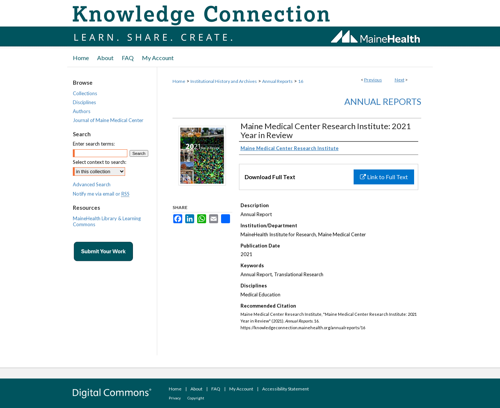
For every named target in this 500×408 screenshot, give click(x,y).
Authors (81, 111)
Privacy (175, 398)
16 (300, 81)
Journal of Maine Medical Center (108, 120)
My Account (241, 389)
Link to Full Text (384, 176)
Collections (85, 93)
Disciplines (84, 102)
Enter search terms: (94, 144)
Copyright (195, 398)
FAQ (215, 389)
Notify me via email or (101, 194)
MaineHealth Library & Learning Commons (107, 221)
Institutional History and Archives (223, 81)
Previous (373, 79)
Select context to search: (99, 162)
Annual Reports (277, 81)
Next (399, 79)
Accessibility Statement (285, 389)
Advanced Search (92, 184)
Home (179, 81)
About (196, 389)
